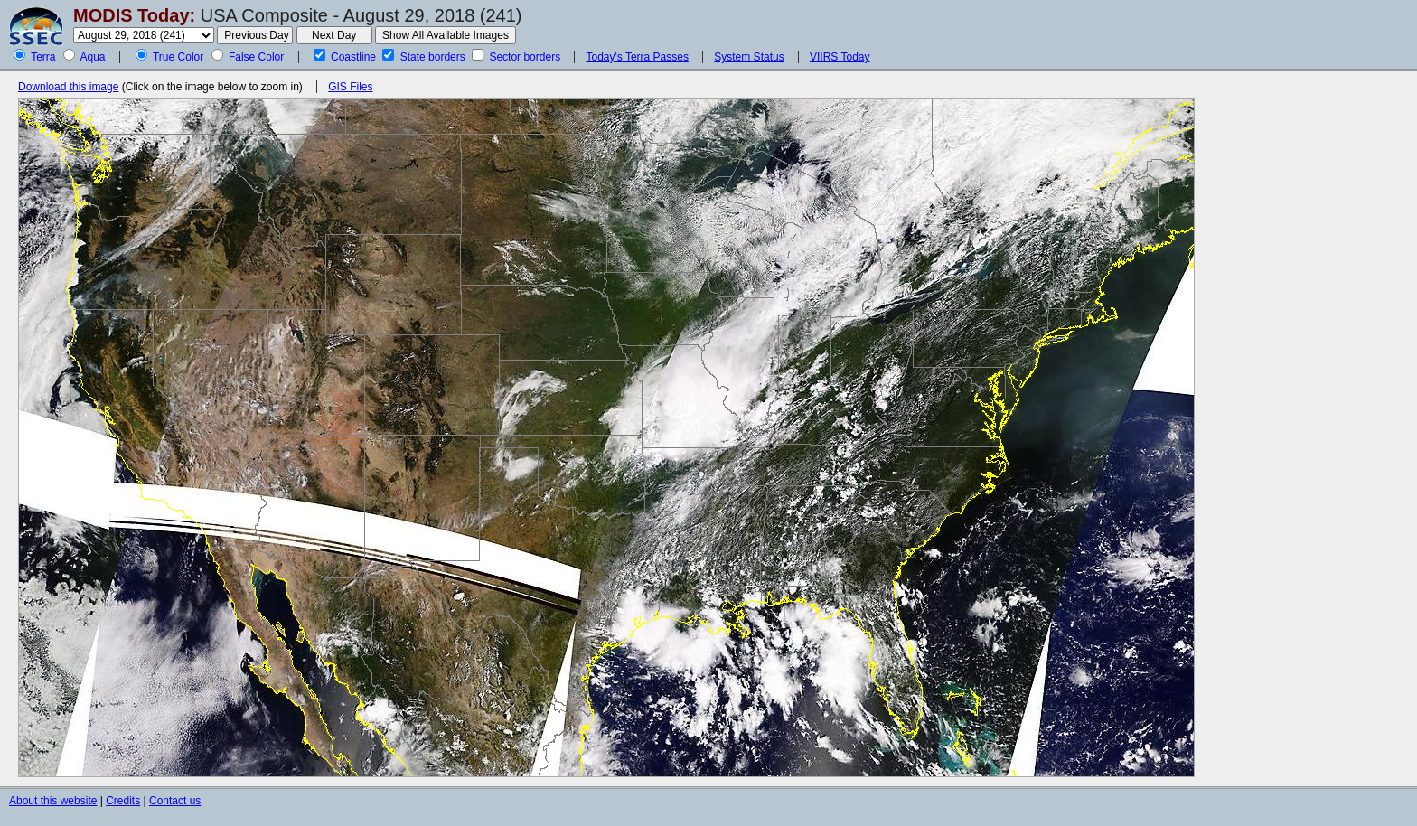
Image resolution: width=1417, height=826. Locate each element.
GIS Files (350, 86)
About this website (53, 800)
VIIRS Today (839, 57)
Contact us (175, 800)
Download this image (68, 86)
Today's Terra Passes (637, 57)
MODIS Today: (134, 15)
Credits (123, 800)
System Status (749, 57)
